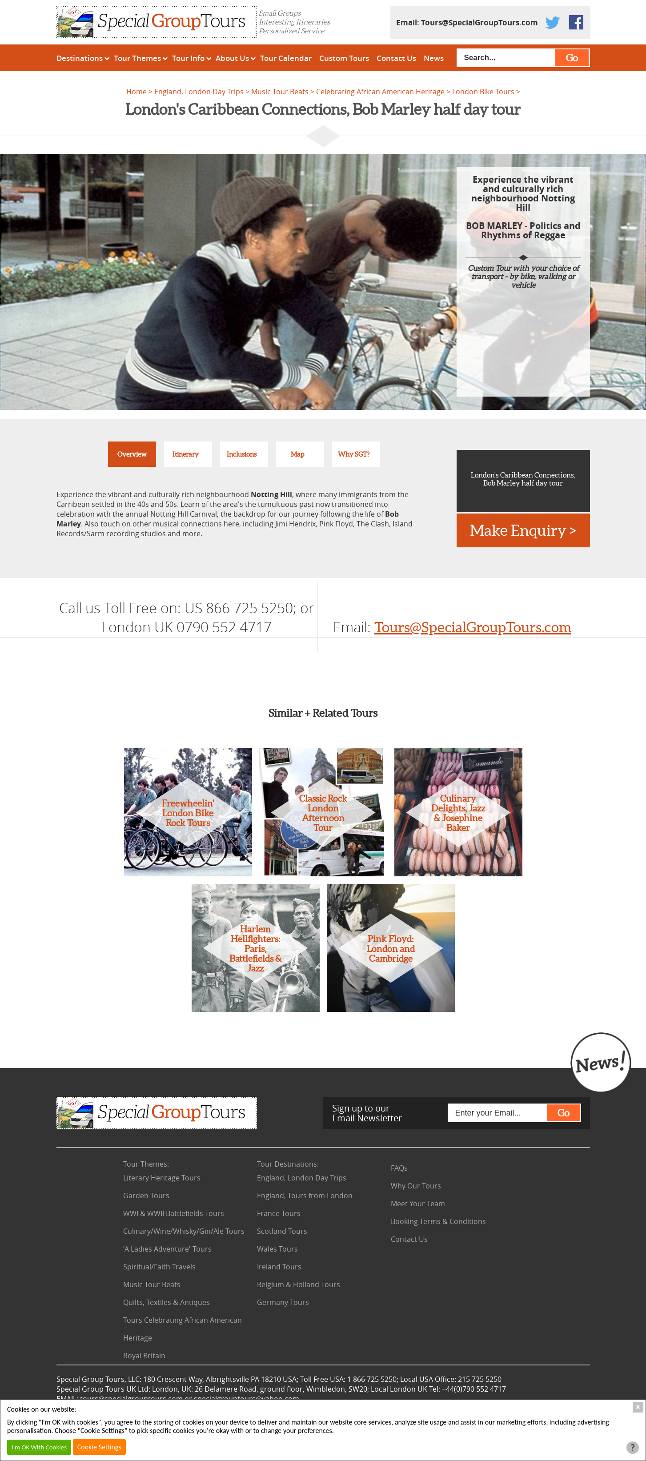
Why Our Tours (416, 1186)
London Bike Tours (483, 91)
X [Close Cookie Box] (638, 1407)
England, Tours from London (305, 1195)
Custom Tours (344, 58)
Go (572, 57)
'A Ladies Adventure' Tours (167, 1249)
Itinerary (186, 454)
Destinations (79, 58)
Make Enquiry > (523, 530)
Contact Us (396, 58)
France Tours (279, 1213)
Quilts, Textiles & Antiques (166, 1302)
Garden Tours (146, 1195)
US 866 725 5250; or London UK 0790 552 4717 (207, 617)
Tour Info (188, 58)
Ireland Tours (279, 1267)
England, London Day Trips (199, 91)
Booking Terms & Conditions (438, 1221)
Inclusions (242, 454)
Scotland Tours (282, 1231)
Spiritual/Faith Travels (159, 1267)
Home (136, 91)
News (434, 58)
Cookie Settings (99, 1447)
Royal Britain (144, 1356)
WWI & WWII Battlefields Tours (173, 1213)
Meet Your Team (418, 1203)
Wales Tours (277, 1249)
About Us (232, 58)
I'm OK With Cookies (39, 1447)
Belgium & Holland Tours (298, 1284)
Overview (132, 454)
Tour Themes (137, 58)
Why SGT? (353, 454)
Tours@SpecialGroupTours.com (479, 22)
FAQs (399, 1168)
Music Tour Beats (280, 91)
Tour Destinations (288, 1164)
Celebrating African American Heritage (380, 91)
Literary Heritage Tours (162, 1178)
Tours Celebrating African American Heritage (182, 1329)
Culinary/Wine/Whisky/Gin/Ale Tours (184, 1231)
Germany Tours (283, 1302)
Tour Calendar (286, 58)
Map (297, 454)
